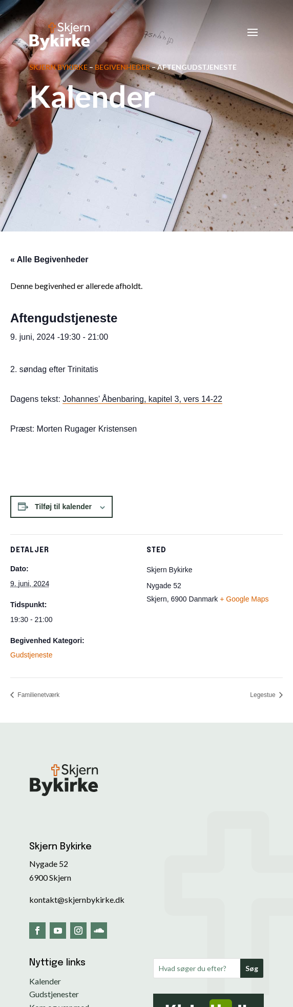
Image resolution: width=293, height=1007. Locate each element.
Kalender (45, 981)
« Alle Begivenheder (49, 259)
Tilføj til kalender (63, 506)
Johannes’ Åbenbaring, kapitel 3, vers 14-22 (142, 399)
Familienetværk (37, 695)
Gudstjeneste (31, 655)
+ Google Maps (244, 599)
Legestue (263, 695)
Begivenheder (122, 67)
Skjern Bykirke (58, 67)
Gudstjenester (54, 994)
